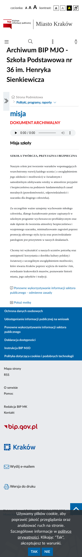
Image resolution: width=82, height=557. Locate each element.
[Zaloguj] (77, 42)
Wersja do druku (19, 486)
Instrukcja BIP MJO (17, 348)
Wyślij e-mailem (19, 466)
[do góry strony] (76, 509)
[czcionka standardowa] (26, 8)
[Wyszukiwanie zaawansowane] (30, 41)
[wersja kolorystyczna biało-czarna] (63, 8)
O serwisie (11, 387)
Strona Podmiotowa (29, 97)
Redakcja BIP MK (15, 406)
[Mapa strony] (53, 42)
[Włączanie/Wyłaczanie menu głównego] (6, 42)
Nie (47, 551)
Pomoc (8, 393)
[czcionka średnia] (30, 8)
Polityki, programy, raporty (34, 102)
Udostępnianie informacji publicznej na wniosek (36, 319)
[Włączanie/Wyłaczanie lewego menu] (6, 101)
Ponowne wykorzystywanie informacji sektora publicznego (35, 330)
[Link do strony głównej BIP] (41, 24)
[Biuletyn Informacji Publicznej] (41, 429)
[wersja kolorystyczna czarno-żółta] (69, 8)
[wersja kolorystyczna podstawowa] (56, 8)
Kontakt (9, 412)
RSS (6, 374)
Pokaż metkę (22, 302)
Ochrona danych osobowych (23, 311)
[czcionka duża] (35, 7)
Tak (34, 551)
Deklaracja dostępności (20, 340)
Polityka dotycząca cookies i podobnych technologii (39, 356)
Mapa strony (12, 368)
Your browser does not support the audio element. (43, 133)
